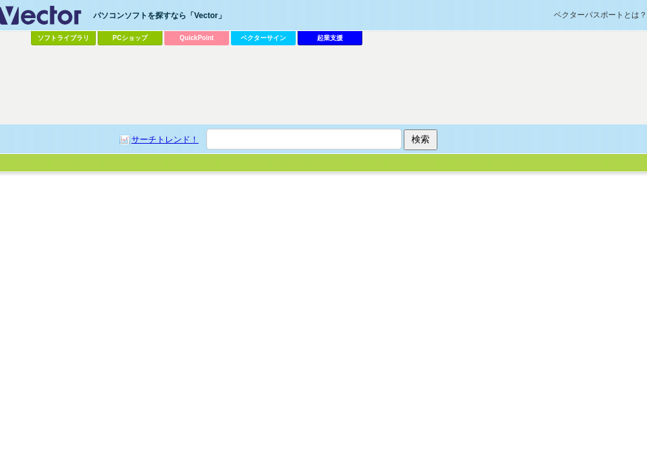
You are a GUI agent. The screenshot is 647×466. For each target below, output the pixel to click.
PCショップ (130, 37)
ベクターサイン (263, 37)
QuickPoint (197, 37)
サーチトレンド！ (165, 139)
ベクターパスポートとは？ (600, 14)
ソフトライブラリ (63, 37)
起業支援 (330, 37)
